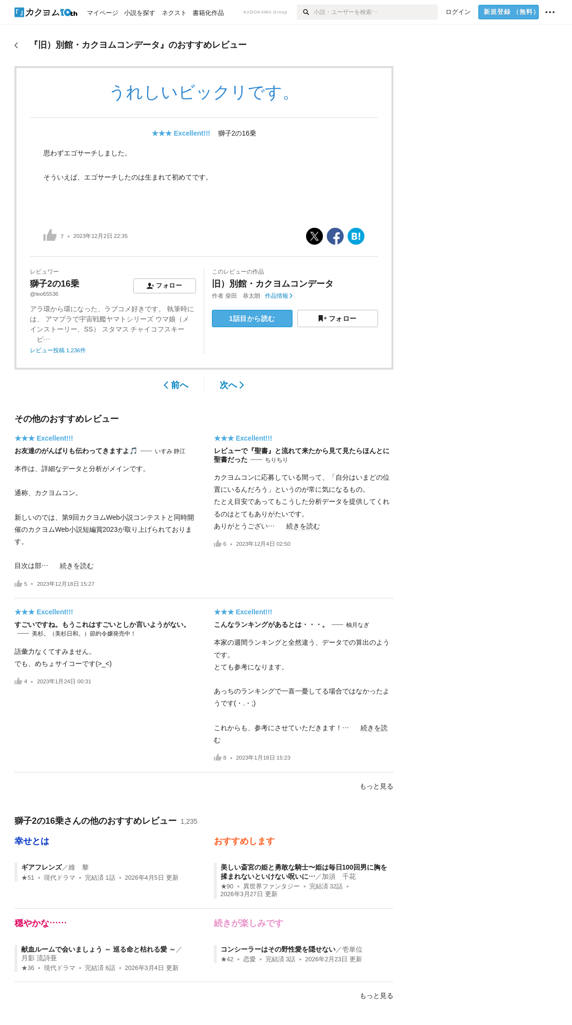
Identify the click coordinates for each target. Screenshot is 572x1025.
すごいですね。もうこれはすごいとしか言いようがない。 (102, 624)
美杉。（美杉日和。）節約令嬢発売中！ (84, 634)
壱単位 (352, 949)
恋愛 (249, 959)
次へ (232, 385)
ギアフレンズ (41, 867)
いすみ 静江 (170, 451)
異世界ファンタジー (271, 886)
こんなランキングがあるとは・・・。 (271, 624)
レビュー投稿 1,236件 (58, 350)
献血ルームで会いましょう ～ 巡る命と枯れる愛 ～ (98, 949)
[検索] (305, 12)
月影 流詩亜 (39, 958)
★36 (27, 968)
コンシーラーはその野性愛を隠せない (278, 949)
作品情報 (279, 296)
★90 (227, 886)
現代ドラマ (59, 877)
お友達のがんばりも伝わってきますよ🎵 (76, 451)
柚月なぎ (357, 625)
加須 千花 (339, 876)
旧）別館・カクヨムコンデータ (273, 284)
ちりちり (276, 460)
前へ (176, 385)
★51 (27, 877)
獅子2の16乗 (237, 133)
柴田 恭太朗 (242, 296)
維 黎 (79, 867)
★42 (227, 959)
